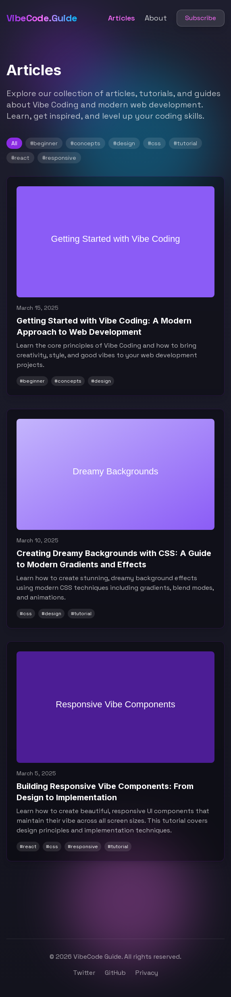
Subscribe (200, 18)
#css (154, 143)
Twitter (84, 972)
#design (124, 143)
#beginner (44, 143)
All (14, 143)
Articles (121, 18)
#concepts (85, 143)
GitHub (115, 972)
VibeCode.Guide (41, 18)
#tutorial (185, 143)
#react (20, 157)
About (156, 18)
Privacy (146, 972)
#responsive (59, 157)
